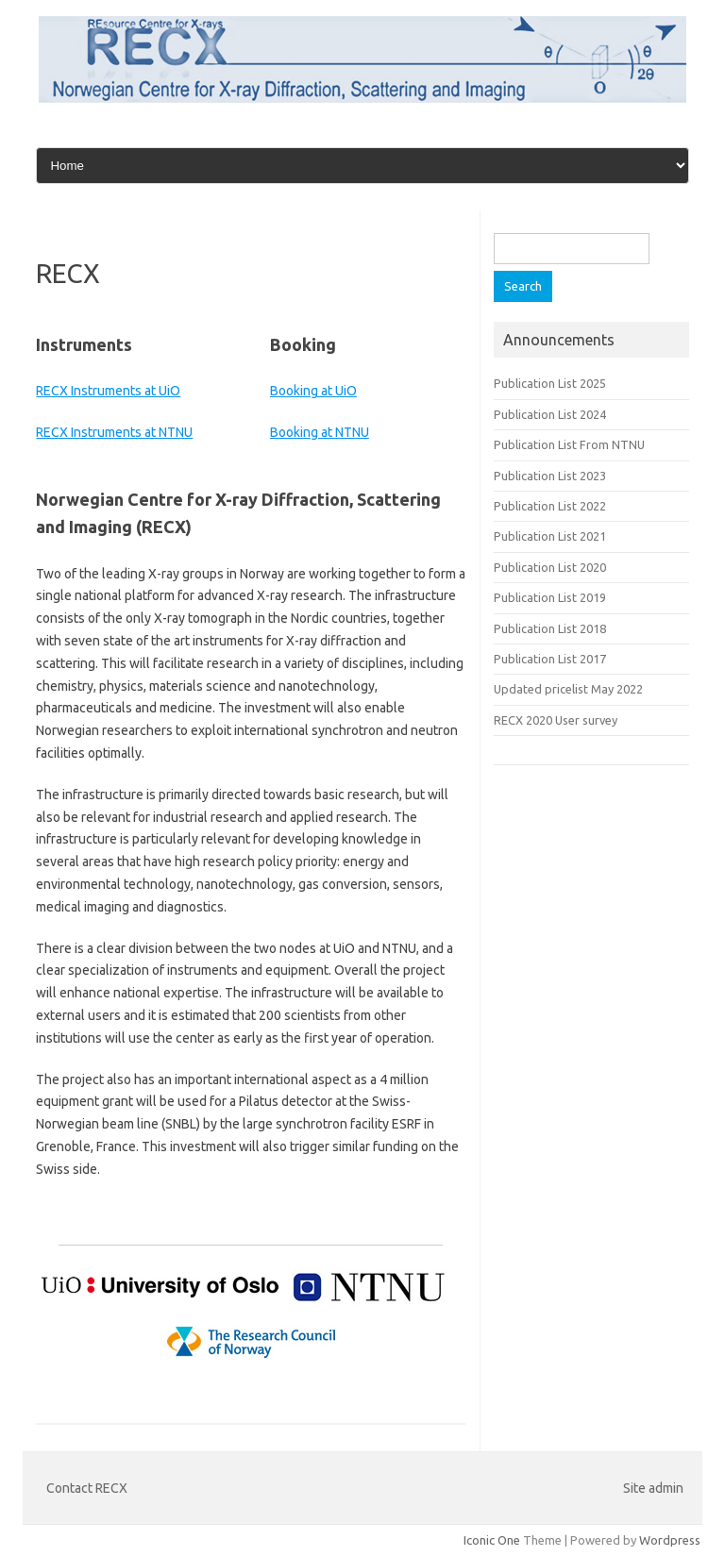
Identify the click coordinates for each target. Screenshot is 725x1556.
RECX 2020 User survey (555, 720)
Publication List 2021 (550, 536)
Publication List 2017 (550, 658)
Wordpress (669, 1540)
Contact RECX (86, 1488)
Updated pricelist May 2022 (568, 688)
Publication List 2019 (550, 597)
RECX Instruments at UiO (108, 390)
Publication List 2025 (550, 383)
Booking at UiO (313, 390)
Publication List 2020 (550, 567)
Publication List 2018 (550, 628)
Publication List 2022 (550, 505)
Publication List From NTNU (569, 444)
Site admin (653, 1488)
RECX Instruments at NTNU (114, 432)
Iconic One (492, 1540)
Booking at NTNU (319, 432)
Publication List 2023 (550, 475)
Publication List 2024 (550, 414)
